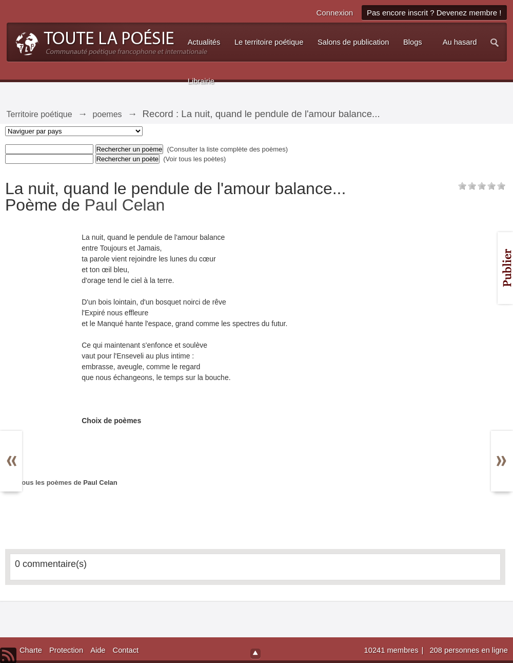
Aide (97, 650)
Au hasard (460, 42)
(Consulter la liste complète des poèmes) (227, 149)
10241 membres (392, 650)
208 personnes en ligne (468, 650)
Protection (66, 650)
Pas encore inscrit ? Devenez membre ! (434, 12)
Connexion (334, 12)
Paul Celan (125, 205)
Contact (126, 650)
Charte (30, 650)
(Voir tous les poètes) (194, 159)
